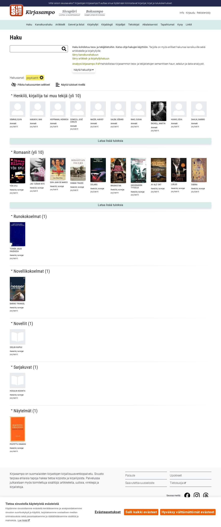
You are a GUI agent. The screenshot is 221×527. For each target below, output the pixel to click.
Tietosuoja (176, 483)
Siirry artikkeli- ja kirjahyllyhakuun (90, 58)
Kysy (180, 24)
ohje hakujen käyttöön (135, 47)
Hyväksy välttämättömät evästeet (188, 512)
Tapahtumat (168, 24)
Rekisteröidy (204, 12)
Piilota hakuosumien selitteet (30, 85)
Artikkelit (60, 24)
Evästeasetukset (108, 512)
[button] (64, 48)
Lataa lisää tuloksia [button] (131, 141)
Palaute (130, 475)
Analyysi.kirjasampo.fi (84, 63)
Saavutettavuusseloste (139, 483)
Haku (29, 24)
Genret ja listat (76, 24)
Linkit (189, 24)
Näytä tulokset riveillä (70, 85)
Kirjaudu (190, 12)
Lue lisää (22, 520)
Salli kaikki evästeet (141, 512)
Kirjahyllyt (92, 24)
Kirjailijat (120, 24)
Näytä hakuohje (84, 69)
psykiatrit (32, 78)
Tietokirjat (133, 24)
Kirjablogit (107, 24)
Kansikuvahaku (43, 24)
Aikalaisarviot (150, 24)
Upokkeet (176, 475)
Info (182, 12)
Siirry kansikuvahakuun (85, 54)
